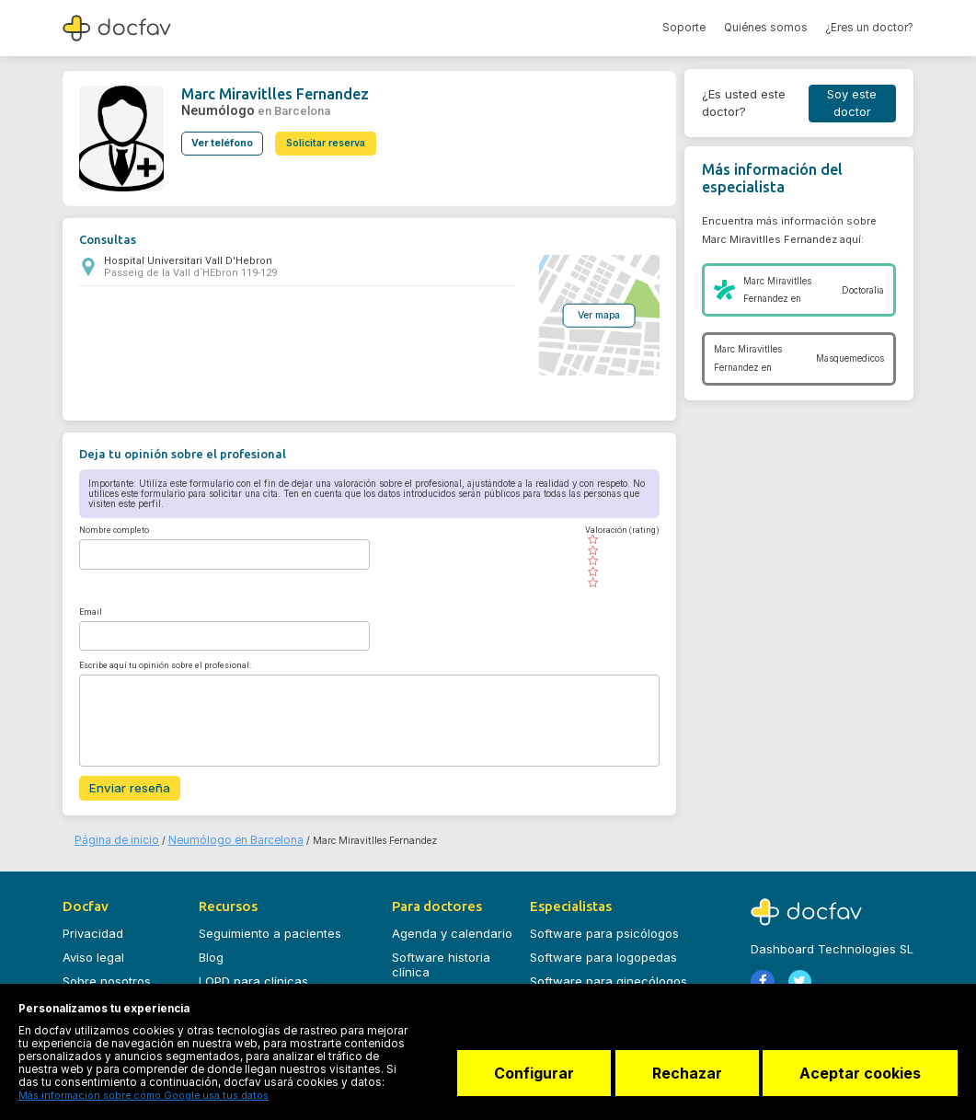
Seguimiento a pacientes (270, 928)
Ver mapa (593, 313)
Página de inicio (110, 835)
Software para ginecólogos (608, 975)
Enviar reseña (125, 785)
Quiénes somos (766, 27)
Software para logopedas (603, 952)
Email (90, 610)
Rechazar (682, 1078)
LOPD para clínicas (253, 975)
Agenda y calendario (452, 928)
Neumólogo (213, 107)
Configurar (524, 1078)
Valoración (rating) (617, 529)
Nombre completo (114, 529)
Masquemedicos (850, 358)
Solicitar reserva (332, 138)
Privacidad (93, 928)
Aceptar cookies (860, 1078)
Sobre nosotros (107, 975)
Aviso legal (93, 952)
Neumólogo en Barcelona (210, 835)
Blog (211, 952)
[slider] (617, 560)
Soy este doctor (852, 103)
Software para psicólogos (604, 928)
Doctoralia (863, 290)
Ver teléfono (222, 138)
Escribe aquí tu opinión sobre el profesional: (165, 663)
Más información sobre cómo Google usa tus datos (129, 1096)
